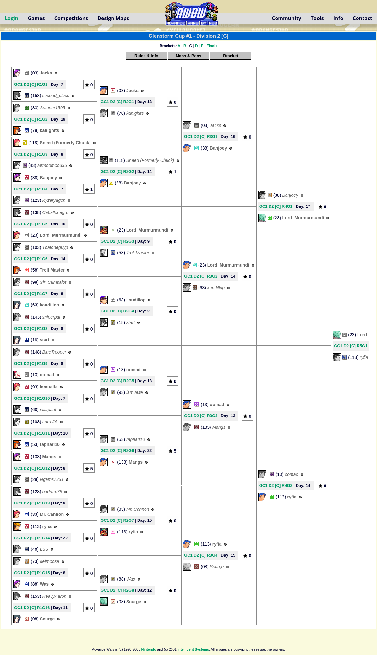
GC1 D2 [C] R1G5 (30, 224)
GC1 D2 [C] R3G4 (200, 555)
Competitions (71, 18)
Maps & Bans (188, 55)
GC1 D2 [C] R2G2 (117, 171)
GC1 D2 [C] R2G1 (117, 101)
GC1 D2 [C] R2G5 (117, 380)
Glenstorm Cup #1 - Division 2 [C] (188, 36)
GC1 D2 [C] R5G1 (350, 346)
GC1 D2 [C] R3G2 (200, 276)
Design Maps (113, 18)
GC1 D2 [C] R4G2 (275, 485)
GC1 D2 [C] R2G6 (117, 450)
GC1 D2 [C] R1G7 (30, 293)
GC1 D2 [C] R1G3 (30, 154)
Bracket (230, 55)
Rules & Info (146, 55)
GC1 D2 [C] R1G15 (32, 572)
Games (36, 18)
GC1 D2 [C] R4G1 (275, 206)
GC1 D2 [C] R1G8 (30, 328)
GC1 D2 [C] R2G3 (117, 241)
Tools (317, 18)
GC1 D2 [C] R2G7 (117, 520)
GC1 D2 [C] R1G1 (30, 84)
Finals (211, 46)
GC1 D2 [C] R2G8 (117, 590)
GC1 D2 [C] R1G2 (30, 119)
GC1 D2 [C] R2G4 (117, 311)
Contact (362, 18)
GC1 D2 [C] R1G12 (32, 468)
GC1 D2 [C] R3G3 (200, 415)
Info (338, 18)
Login (11, 18)
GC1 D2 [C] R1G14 (32, 538)
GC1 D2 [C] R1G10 (32, 398)
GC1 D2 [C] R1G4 (30, 189)
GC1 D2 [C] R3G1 (200, 136)
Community (286, 18)
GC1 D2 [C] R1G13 (32, 503)
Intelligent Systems (193, 649)
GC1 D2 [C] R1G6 (30, 258)
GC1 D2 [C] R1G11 (32, 433)
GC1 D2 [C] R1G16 (32, 607)
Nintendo (148, 649)
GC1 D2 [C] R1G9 (30, 363)
